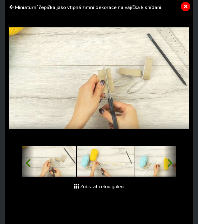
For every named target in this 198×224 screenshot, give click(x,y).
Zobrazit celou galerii (99, 186)
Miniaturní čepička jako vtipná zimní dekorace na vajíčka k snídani (88, 7)
